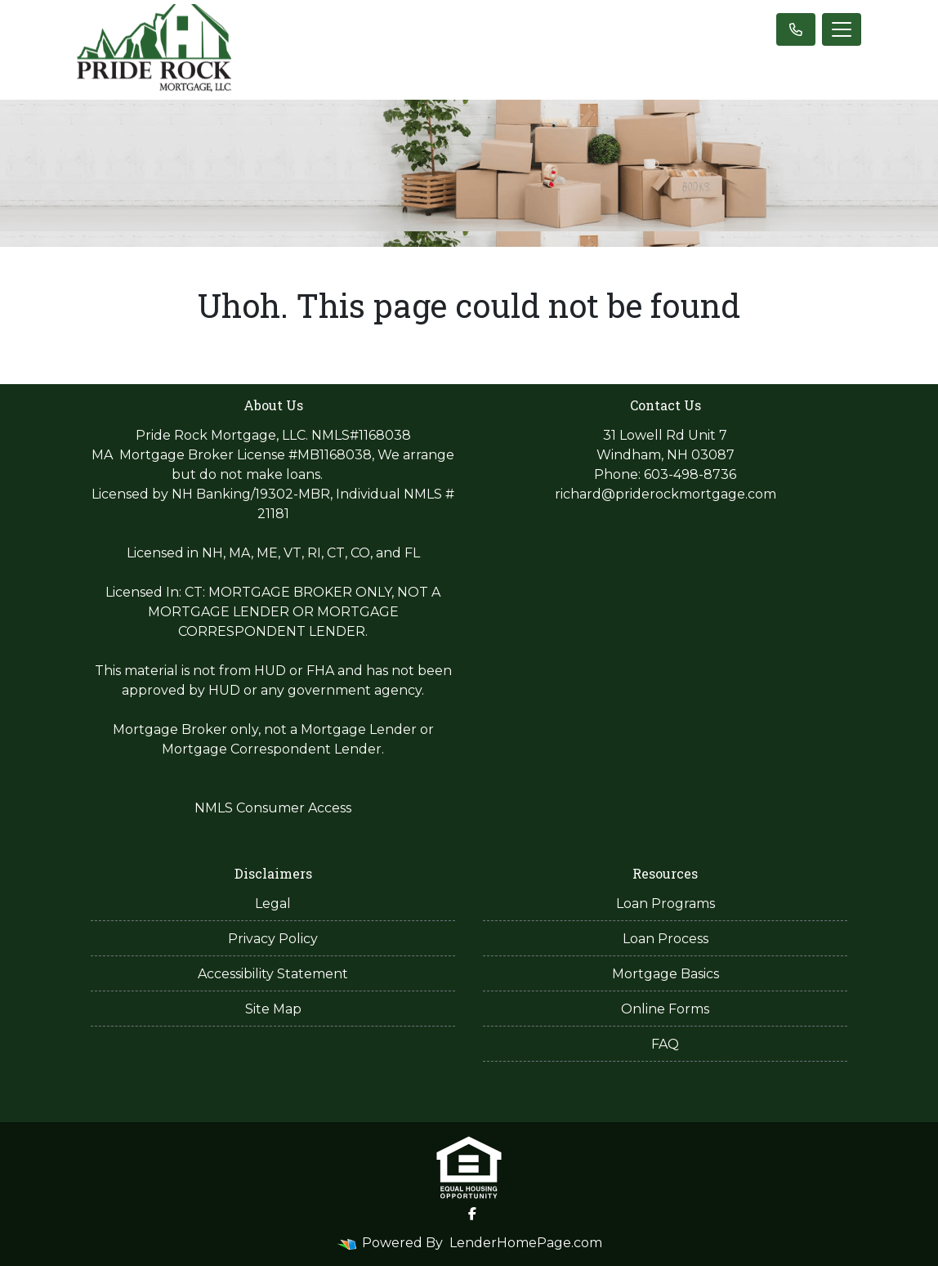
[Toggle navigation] (841, 29)
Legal (273, 903)
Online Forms (665, 1009)
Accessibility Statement (273, 974)
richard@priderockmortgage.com (665, 494)
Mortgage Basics (665, 974)
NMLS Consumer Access (272, 808)
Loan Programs (665, 903)
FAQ (665, 1044)
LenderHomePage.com (525, 1242)
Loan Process (665, 938)
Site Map (273, 1009)
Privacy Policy (273, 938)
